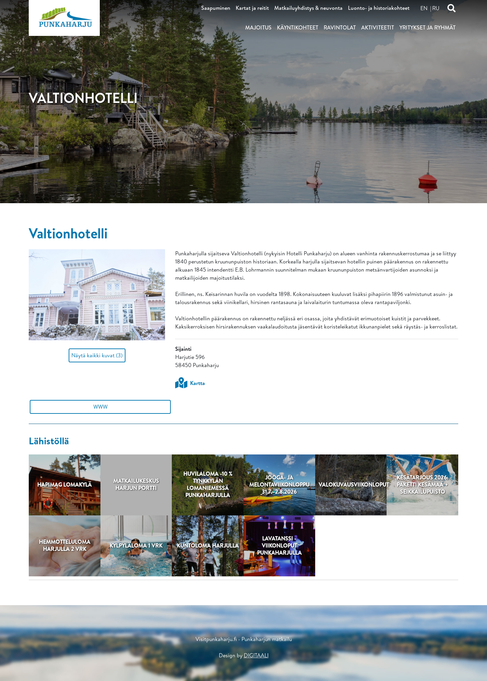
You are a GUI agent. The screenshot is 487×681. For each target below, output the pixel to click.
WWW (100, 406)
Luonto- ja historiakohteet (379, 8)
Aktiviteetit (377, 27)
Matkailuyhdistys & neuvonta (308, 8)
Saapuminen (215, 8)
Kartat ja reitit (252, 8)
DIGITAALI (256, 655)
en (423, 8)
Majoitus (258, 27)
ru (435, 8)
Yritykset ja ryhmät (427, 27)
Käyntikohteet (297, 27)
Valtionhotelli (68, 233)
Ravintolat (340, 27)
